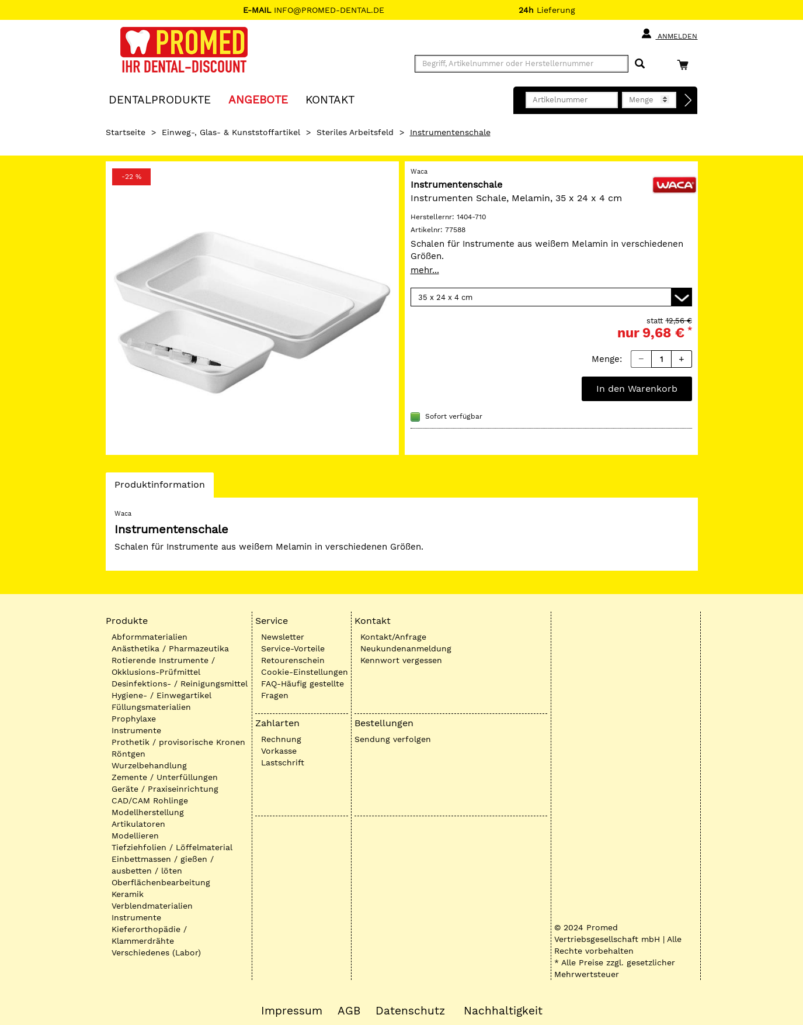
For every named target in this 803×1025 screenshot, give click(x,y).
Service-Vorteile (293, 648)
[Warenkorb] (685, 65)
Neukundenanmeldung (405, 648)
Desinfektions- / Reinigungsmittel (180, 683)
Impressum (291, 1011)
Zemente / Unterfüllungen (165, 777)
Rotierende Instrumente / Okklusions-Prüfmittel (163, 666)
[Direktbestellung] (688, 100)
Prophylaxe (134, 718)
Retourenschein (293, 660)
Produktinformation (159, 488)
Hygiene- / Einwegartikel (161, 695)
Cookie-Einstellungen (304, 672)
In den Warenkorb (636, 388)
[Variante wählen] (551, 297)
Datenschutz (410, 1011)
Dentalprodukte (160, 99)
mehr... (425, 270)
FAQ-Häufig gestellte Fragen (302, 689)
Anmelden (669, 33)
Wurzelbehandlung (149, 765)
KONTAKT (329, 99)
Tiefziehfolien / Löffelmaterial (172, 847)
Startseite (125, 132)
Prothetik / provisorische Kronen (178, 742)
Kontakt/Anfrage (393, 636)
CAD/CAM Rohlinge (150, 800)
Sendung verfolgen (392, 739)
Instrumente (136, 730)
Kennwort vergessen (401, 660)
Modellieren (135, 835)
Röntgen (128, 753)
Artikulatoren (138, 824)
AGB (349, 1011)
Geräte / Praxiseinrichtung (165, 788)
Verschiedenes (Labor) (156, 952)
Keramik (128, 894)
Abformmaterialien (149, 636)
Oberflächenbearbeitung (161, 882)
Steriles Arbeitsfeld (355, 132)
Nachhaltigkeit (503, 1011)
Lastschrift (282, 762)
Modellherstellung (148, 812)
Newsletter (282, 636)
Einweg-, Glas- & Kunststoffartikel (231, 132)
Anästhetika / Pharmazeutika (170, 648)
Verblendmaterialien (152, 905)
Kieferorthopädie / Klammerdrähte (149, 934)
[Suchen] (639, 64)
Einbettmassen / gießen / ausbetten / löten (163, 864)
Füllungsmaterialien (151, 707)
